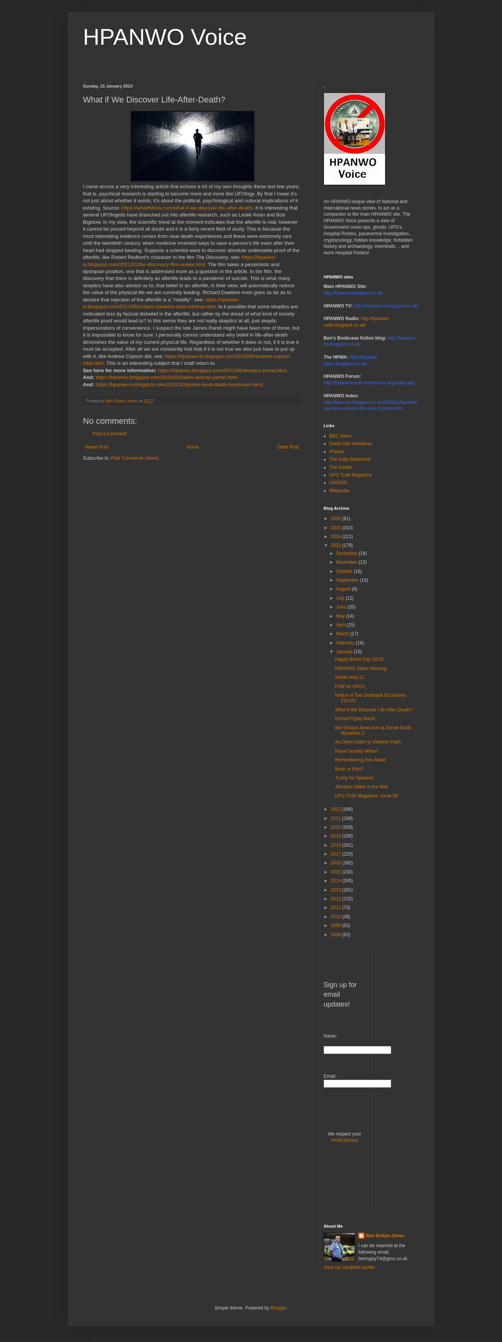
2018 (336, 845)
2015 (336, 872)
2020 (336, 827)
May (341, 616)
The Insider (340, 467)
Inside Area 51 (349, 677)
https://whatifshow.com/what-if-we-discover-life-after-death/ (187, 208)
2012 (336, 898)
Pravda (336, 451)
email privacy (344, 1140)
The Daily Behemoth (350, 459)
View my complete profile (349, 1267)
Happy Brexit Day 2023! (359, 659)
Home (193, 447)
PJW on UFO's (350, 686)
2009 (336, 925)
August (344, 589)
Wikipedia (339, 490)
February (346, 643)
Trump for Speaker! (354, 778)
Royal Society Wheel (356, 751)
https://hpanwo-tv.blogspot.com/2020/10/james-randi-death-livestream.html (179, 384)
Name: (330, 1036)
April (341, 625)
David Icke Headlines (350, 443)
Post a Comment (109, 433)
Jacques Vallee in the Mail (361, 786)
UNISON (338, 482)
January (345, 651)
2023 (336, 545)
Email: (330, 1076)
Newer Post (96, 447)
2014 (336, 880)
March (343, 633)
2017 (336, 854)
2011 (336, 907)
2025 (336, 527)
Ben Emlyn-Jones (385, 1235)
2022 (336, 809)
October (345, 571)
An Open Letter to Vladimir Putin (368, 742)
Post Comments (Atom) (135, 458)
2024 (336, 536)
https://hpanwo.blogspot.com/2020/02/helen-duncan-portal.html (166, 377)
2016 (336, 862)
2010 (336, 916)
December (347, 553)
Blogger (278, 1308)
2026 (336, 518)
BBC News (340, 436)
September (348, 580)
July (341, 598)
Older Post (288, 447)
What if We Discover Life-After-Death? (374, 709)
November (347, 562)
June (341, 607)
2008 (336, 934)
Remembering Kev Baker (360, 760)
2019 (336, 836)
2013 (336, 890)
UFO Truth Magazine (350, 475)
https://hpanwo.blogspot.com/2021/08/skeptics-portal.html (222, 370)
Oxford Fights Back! (355, 718)
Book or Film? (349, 769)
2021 (336, 818)
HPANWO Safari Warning (361, 668)
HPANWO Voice (165, 37)
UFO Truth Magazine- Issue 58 (366, 796)
